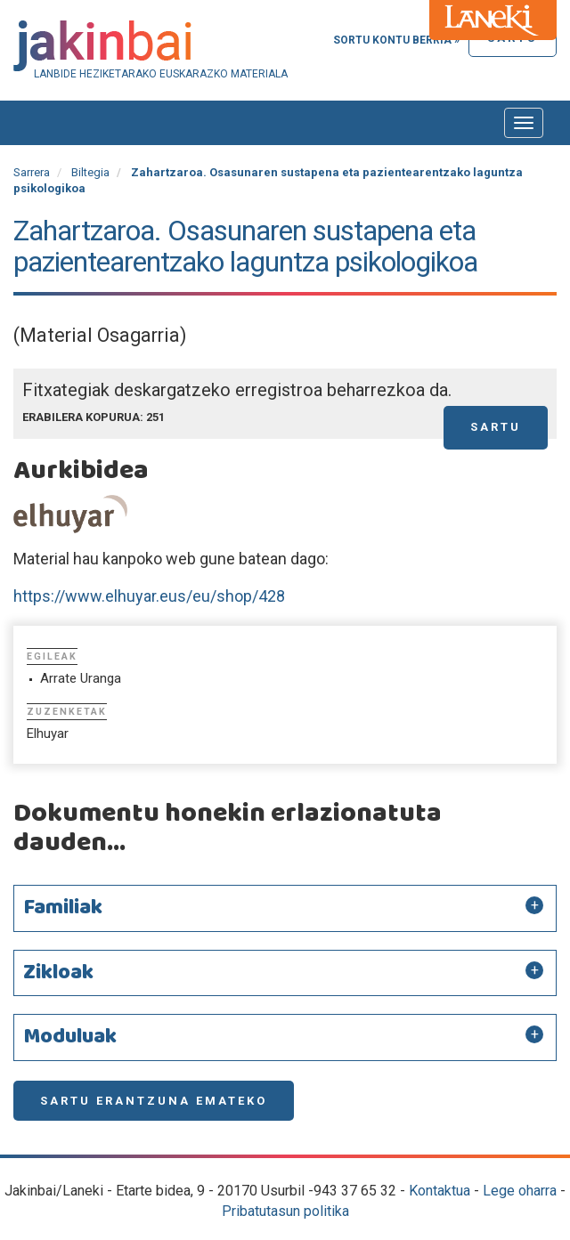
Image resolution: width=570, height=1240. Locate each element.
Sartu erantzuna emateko (153, 1100)
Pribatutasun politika (285, 1211)
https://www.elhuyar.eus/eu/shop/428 (149, 596)
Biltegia (90, 172)
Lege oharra (520, 1190)
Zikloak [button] (58, 973)
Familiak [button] (62, 908)
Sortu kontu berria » (396, 40)
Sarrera (31, 172)
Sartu (495, 427)
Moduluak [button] (70, 1037)
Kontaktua (439, 1190)
